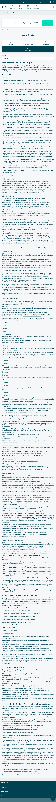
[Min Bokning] (51, 2)
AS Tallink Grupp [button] (28, 783)
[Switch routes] (15, 23)
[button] (10, 43)
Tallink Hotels (11, 1)
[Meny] (42, 7)
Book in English (6, 29)
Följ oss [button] (28, 796)
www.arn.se (11, 661)
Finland (5, 325)
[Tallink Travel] (4, 7)
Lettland (5, 331)
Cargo (22, 1)
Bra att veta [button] (28, 791)
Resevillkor (4, 55)
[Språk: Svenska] (48, 2)
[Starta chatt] (53, 799)
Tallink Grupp (38, 1)
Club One (28, 1)
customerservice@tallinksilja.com (32, 316)
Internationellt (7, 334)
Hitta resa (4, 1)
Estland (5, 322)
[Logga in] (53, 2)
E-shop (17, 1)
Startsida (3, 12)
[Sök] (53, 7)
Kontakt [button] (28, 787)
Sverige (5, 328)
